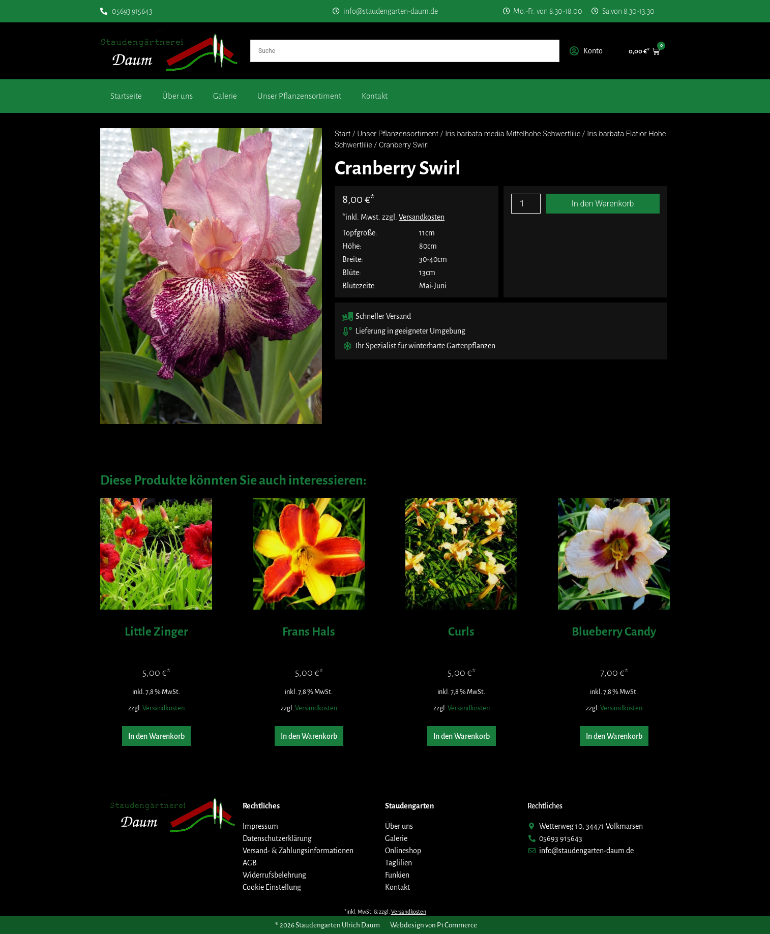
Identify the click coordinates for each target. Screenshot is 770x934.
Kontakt (375, 96)
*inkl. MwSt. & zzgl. (385, 912)
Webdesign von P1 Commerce (433, 925)
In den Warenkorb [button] (156, 736)
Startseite (126, 96)
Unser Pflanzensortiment (299, 96)
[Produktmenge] (526, 204)
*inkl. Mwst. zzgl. (393, 217)
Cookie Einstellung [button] (272, 887)
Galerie (225, 96)
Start (342, 133)
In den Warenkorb (603, 203)
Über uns (177, 96)
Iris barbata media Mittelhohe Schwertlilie (512, 133)
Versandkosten (163, 708)
